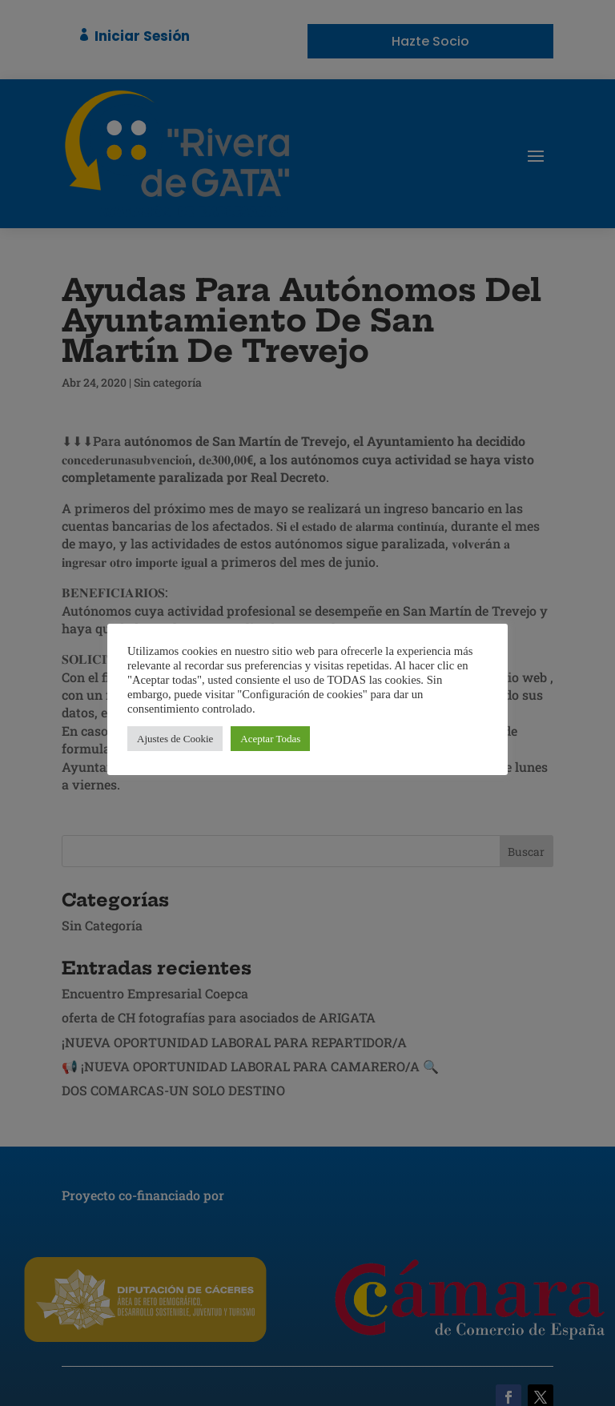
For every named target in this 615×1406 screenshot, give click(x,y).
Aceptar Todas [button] (270, 739)
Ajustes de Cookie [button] (175, 739)
